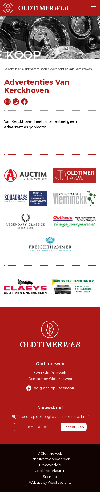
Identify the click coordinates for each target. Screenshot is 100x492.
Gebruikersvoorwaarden (50, 459)
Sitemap (50, 477)
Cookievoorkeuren (50, 471)
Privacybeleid (50, 465)
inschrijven (74, 427)
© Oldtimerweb (50, 453)
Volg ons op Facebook (54, 388)
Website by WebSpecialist (50, 483)
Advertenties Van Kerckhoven (71, 69)
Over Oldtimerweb (50, 373)
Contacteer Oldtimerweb (50, 378)
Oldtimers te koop (34, 69)
